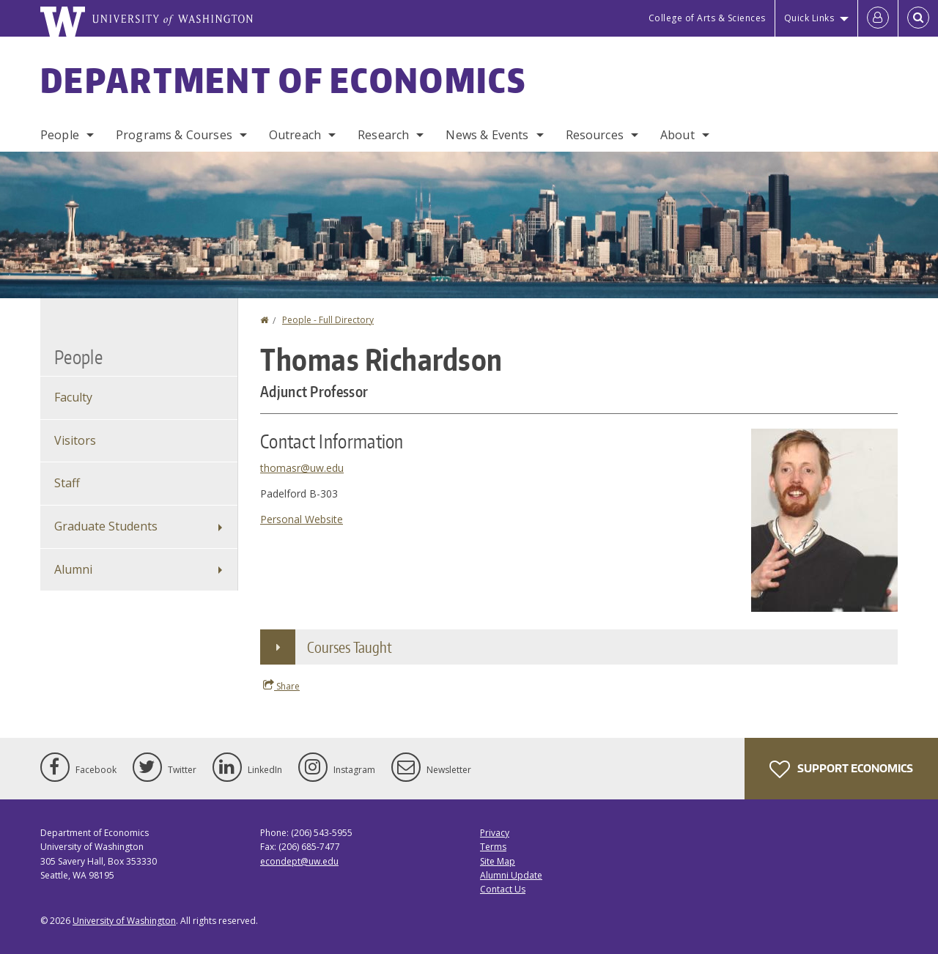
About (677, 135)
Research (383, 135)
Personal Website (301, 519)
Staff (67, 483)
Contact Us (502, 889)
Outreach (295, 135)
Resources (595, 135)
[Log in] (878, 18)
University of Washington (124, 920)
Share (281, 685)
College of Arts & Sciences (707, 18)
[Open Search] (918, 18)
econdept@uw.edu (299, 861)
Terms (493, 846)
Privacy (494, 833)
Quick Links (809, 18)
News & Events (487, 135)
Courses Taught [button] (349, 647)
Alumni (73, 569)
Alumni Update (511, 875)
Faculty (73, 397)
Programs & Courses (174, 135)
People (59, 135)
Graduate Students (106, 526)
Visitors (75, 440)
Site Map (497, 861)
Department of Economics (283, 80)
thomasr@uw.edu (302, 468)
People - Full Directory (328, 320)
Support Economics (841, 769)
